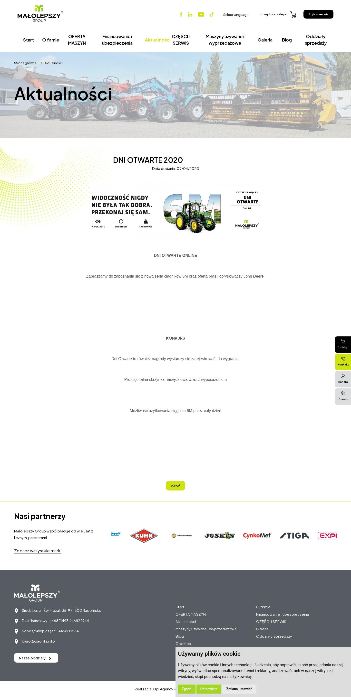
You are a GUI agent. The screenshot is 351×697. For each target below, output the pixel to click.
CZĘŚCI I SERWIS (181, 39)
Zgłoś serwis (318, 14)
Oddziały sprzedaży (316, 39)
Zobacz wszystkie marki (37, 550)
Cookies (183, 643)
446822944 (79, 620)
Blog (287, 39)
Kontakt (343, 361)
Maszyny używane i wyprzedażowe (225, 39)
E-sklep (343, 344)
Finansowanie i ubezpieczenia (117, 39)
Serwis (343, 396)
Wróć (175, 485)
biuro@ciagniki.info (38, 641)
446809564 (68, 630)
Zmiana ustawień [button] (239, 689)
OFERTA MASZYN (77, 39)
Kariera (343, 378)
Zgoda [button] (187, 689)
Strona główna (25, 63)
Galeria (265, 39)
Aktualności (155, 39)
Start (28, 39)
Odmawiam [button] (209, 689)
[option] (145, 535)
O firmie (50, 39)
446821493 (58, 620)
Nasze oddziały (35, 657)
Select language (235, 15)
